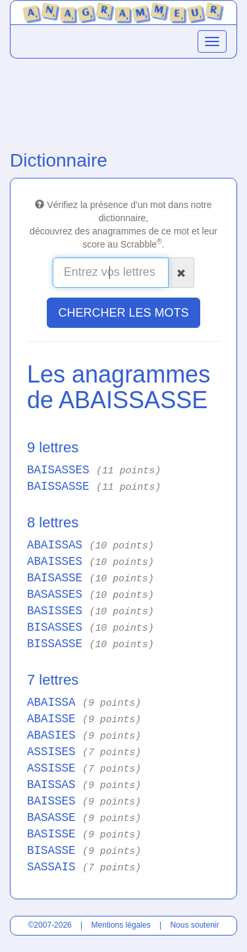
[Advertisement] (123, 101)
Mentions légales (121, 925)
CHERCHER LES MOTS (123, 312)
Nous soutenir (194, 925)
